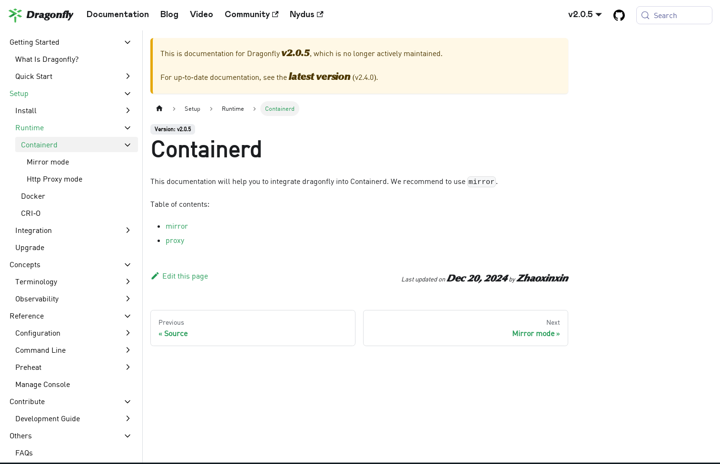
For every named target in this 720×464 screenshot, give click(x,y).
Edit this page (179, 275)
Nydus (306, 14)
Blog (169, 14)
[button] (71, 41)
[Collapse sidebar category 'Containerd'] (127, 144)
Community (251, 14)
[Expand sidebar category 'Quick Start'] (127, 76)
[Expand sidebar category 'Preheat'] (127, 367)
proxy (175, 240)
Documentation (118, 14)
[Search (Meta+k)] (674, 15)
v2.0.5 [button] (580, 14)
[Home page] (159, 108)
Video (201, 14)
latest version (320, 77)
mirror (177, 226)
